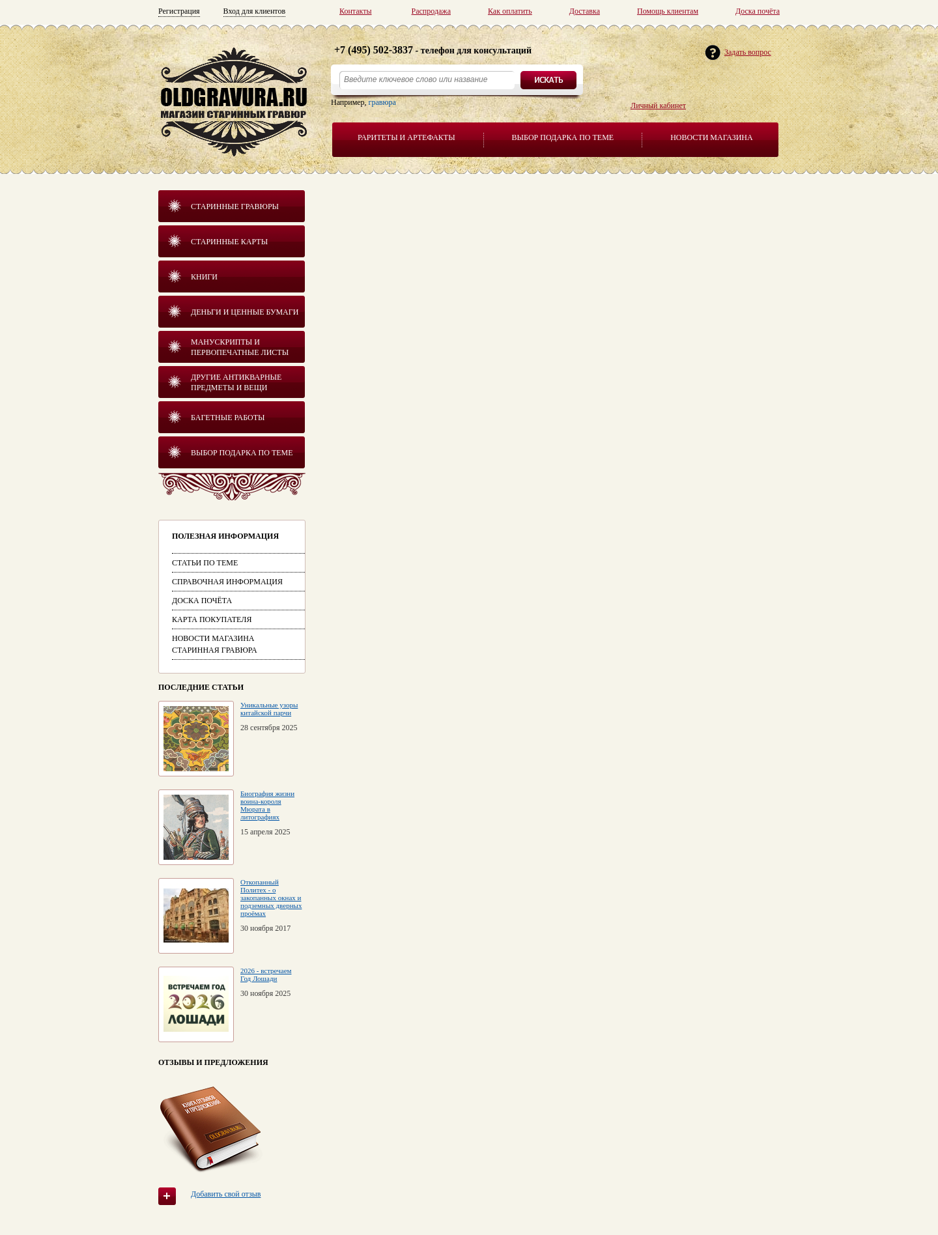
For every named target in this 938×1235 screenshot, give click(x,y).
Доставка (584, 11)
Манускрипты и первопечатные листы (240, 347)
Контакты (355, 11)
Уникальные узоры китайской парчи (269, 709)
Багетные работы (228, 417)
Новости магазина (711, 137)
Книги (204, 276)
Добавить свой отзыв (226, 1194)
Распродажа (431, 11)
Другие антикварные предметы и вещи (236, 382)
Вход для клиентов (254, 11)
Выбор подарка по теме (563, 137)
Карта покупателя (211, 619)
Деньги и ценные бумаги (244, 312)
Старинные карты (229, 241)
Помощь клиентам (667, 11)
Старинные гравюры (235, 206)
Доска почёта (757, 11)
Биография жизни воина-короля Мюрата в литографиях (267, 805)
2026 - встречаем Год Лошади (265, 974)
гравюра (382, 102)
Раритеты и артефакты (406, 137)
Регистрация (179, 11)
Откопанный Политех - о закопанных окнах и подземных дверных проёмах (271, 897)
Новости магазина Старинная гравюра (214, 644)
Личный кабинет (658, 105)
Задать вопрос (747, 52)
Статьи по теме (205, 562)
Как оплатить (510, 11)
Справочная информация (227, 581)
